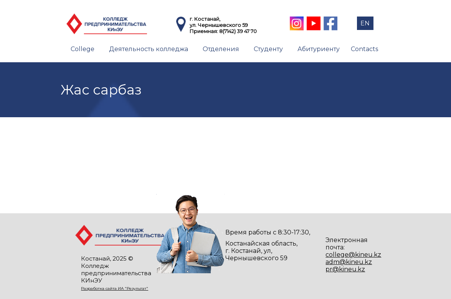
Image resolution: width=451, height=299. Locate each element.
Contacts (364, 49)
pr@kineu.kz (345, 269)
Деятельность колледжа (148, 49)
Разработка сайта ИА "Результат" (114, 288)
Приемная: (204, 31)
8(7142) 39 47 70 (238, 31)
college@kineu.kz (353, 254)
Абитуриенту (318, 49)
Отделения (221, 49)
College (82, 49)
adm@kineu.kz (348, 262)
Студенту (268, 49)
